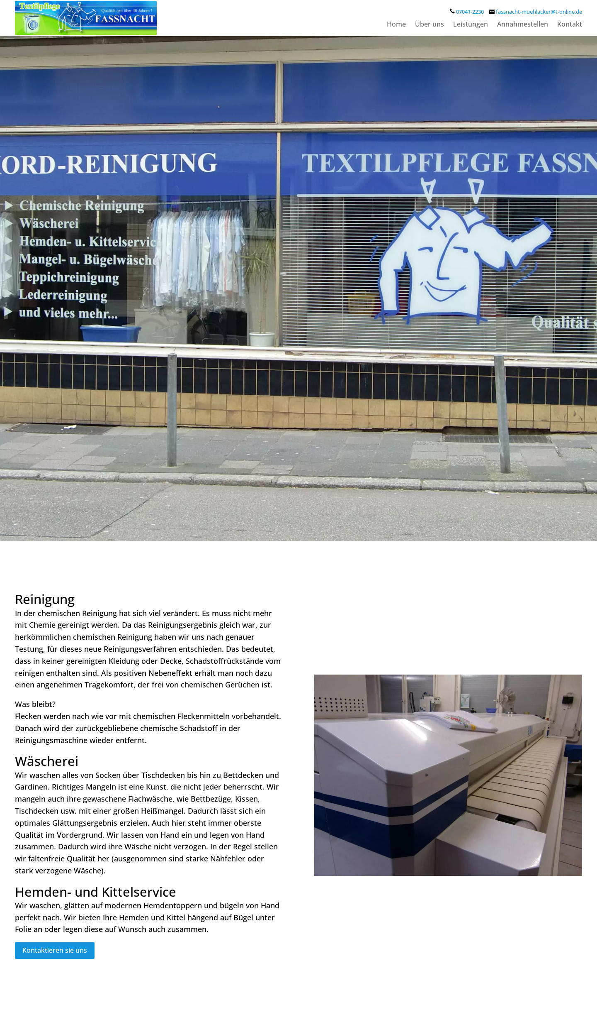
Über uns (429, 25)
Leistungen (470, 25)
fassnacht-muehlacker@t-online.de (539, 11)
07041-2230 (470, 11)
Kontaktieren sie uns (54, 950)
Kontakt (569, 25)
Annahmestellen (522, 25)
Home (396, 25)
